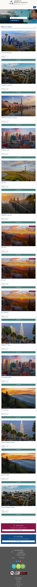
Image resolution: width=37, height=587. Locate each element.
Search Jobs (14, 20)
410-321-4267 (22, 557)
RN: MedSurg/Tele (6, 377)
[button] (34, 7)
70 (19, 520)
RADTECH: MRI (5, 150)
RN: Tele (3, 182)
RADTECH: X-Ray (5, 345)
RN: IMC (3, 280)
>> (35, 520)
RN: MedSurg (4, 312)
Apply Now (18, 59)
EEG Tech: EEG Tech (6, 52)
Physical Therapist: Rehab (8, 442)
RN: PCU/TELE (5, 475)
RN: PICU (3, 247)
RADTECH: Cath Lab (6, 85)
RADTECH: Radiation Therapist (9, 117)
